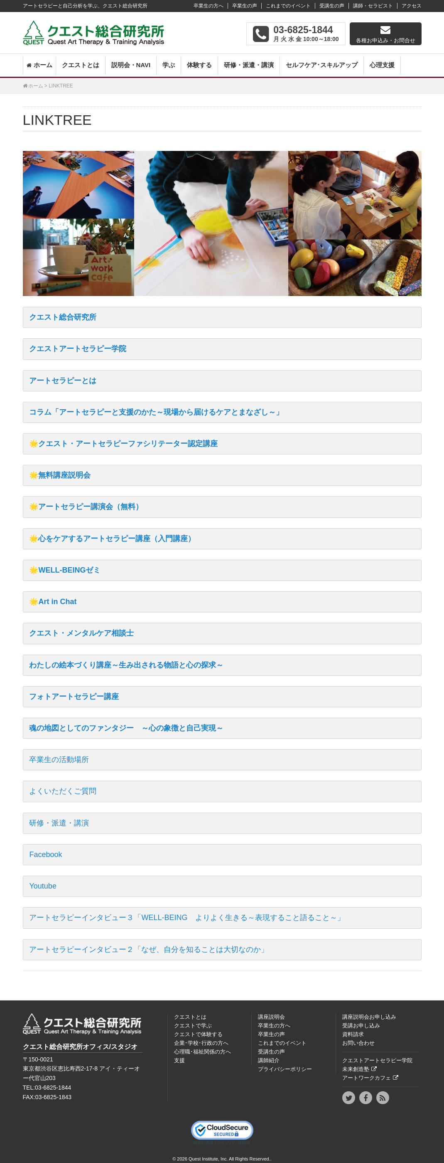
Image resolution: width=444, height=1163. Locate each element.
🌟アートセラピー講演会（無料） (86, 507)
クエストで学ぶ (193, 1025)
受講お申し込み (361, 1025)
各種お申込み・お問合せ (385, 40)
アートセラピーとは (62, 380)
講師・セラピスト (373, 6)
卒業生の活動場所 (59, 759)
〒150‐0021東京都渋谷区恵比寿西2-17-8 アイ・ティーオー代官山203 (81, 1069)
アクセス (412, 6)
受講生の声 (331, 6)
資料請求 (353, 1034)
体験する (199, 64)
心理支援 (382, 64)
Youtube (42, 886)
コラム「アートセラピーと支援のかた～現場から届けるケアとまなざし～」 (156, 412)
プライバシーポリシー (285, 1069)
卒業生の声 (244, 6)
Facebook (45, 854)
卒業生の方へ (208, 6)
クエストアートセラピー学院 (77, 349)
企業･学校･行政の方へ (201, 1043)
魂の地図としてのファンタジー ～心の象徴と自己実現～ (126, 728)
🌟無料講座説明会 (60, 475)
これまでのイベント (288, 6)
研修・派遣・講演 (249, 64)
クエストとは (80, 64)
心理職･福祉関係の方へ (202, 1052)
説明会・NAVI (131, 64)
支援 (179, 1060)
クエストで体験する (198, 1034)
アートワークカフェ (366, 1078)
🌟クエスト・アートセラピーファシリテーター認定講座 (123, 443)
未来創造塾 (355, 1069)
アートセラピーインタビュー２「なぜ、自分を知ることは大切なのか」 (148, 949)
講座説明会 (271, 1017)
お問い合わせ (358, 1043)
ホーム (43, 64)
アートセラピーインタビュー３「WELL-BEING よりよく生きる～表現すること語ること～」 (186, 917)
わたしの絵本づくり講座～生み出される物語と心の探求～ (126, 665)
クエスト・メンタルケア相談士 (81, 633)
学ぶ (168, 64)
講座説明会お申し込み (369, 1017)
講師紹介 (269, 1060)
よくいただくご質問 (62, 791)
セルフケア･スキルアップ (322, 64)
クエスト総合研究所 (62, 317)
